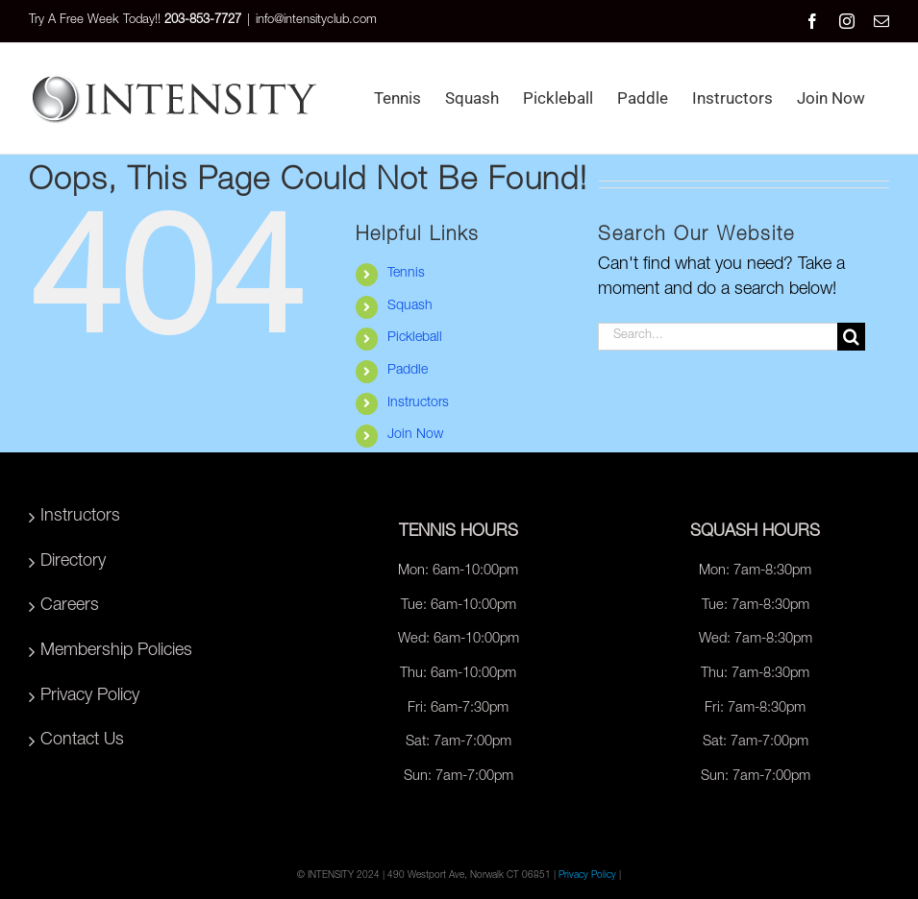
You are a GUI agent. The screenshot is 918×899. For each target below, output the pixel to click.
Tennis (406, 273)
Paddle (407, 370)
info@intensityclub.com (316, 20)
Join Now (415, 435)
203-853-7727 (202, 20)
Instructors (418, 403)
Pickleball (414, 338)
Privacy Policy (89, 696)
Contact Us (82, 740)
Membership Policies (116, 651)
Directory (73, 562)
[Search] (851, 337)
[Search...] (717, 337)
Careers (69, 606)
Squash (410, 306)
